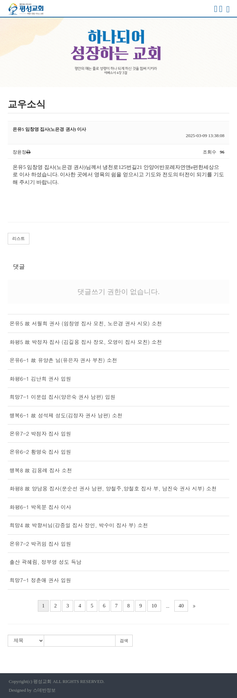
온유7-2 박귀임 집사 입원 (40, 543)
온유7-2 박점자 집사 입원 (40, 433)
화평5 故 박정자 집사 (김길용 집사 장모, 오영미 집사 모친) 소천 (85, 342)
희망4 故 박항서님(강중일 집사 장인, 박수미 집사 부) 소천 (78, 525)
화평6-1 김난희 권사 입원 (40, 378)
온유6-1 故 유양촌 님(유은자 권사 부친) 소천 (63, 360)
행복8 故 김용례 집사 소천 (40, 470)
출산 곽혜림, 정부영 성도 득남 (45, 561)
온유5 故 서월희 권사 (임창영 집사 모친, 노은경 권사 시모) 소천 (85, 323)
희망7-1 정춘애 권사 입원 (40, 580)
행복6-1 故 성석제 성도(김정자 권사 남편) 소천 (66, 415)
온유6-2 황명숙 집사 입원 (40, 451)
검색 (124, 640)
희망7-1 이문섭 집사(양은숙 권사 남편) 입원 (62, 396)
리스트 (18, 238)
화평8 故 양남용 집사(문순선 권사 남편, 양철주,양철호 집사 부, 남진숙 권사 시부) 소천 (113, 488)
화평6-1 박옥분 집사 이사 (40, 507)
